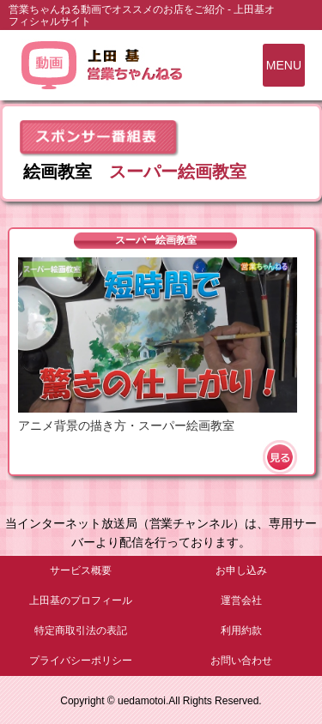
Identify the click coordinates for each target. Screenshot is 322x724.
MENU (283, 65)
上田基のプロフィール (80, 600)
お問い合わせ (241, 661)
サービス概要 (81, 570)
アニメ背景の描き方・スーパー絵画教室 (126, 425)
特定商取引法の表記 (80, 630)
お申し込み (241, 570)
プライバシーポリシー (80, 661)
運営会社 (241, 600)
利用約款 (241, 630)
